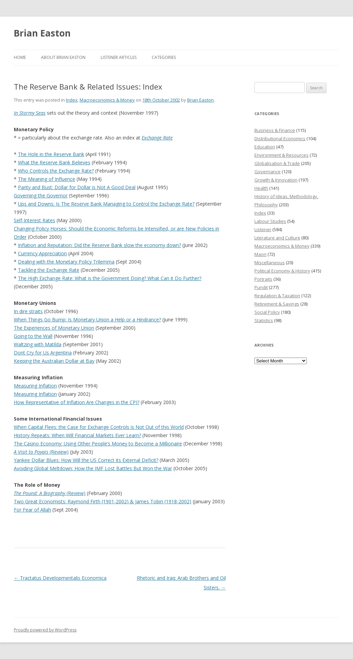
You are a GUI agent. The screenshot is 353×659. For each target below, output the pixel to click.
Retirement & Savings (276, 304)
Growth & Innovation (275, 180)
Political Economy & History (282, 271)
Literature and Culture (277, 238)
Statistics (263, 320)
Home (20, 57)
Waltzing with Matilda (37, 344)
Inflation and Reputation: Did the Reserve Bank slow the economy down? (99, 245)
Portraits (263, 279)
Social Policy (267, 312)
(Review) (41, 452)
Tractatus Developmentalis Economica (60, 578)
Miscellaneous (269, 262)
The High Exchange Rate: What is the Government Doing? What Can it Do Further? (109, 278)
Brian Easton (42, 33)
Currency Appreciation (42, 253)
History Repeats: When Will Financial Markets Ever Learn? (77, 435)
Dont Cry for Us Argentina (43, 352)
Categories (164, 57)
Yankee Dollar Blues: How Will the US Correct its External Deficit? (86, 460)
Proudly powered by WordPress (45, 630)
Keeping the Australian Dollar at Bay (54, 361)
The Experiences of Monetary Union (54, 328)
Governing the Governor (41, 195)
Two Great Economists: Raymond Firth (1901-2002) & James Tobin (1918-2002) (102, 501)
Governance (267, 171)
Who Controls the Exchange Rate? (56, 170)
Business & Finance (274, 130)
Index (72, 100)
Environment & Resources (281, 155)
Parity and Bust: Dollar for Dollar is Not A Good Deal (76, 187)
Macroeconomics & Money (107, 100)
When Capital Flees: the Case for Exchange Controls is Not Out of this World (99, 427)
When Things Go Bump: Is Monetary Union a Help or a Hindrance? (87, 319)
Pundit (261, 287)
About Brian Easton (63, 57)
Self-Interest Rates (34, 220)
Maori (260, 254)
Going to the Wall (33, 336)
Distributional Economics (279, 138)
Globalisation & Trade (277, 163)
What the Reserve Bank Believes (54, 162)
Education (264, 147)
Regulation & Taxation (277, 295)
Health (261, 188)
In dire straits (28, 311)
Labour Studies (270, 221)
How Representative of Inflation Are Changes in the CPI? (76, 402)
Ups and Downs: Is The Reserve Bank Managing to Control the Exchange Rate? (106, 203)
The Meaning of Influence (46, 179)
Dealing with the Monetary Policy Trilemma (66, 261)
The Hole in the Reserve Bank (51, 154)
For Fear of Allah (32, 509)
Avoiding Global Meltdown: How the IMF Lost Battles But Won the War (93, 468)
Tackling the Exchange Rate (48, 270)
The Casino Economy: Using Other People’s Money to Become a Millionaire (98, 443)
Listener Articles (119, 57)
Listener (262, 229)
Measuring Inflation (35, 385)
